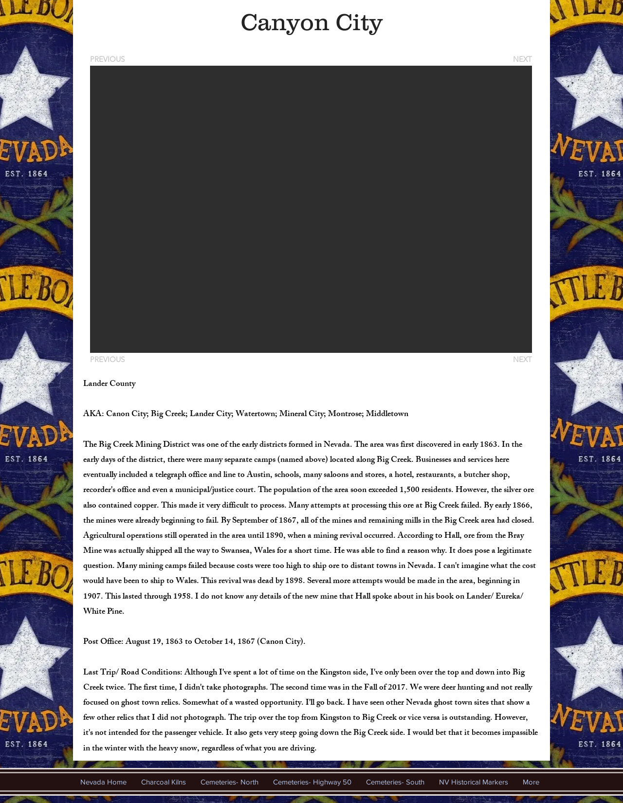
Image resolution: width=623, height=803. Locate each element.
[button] (311, 209)
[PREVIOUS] (109, 59)
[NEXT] (522, 59)
